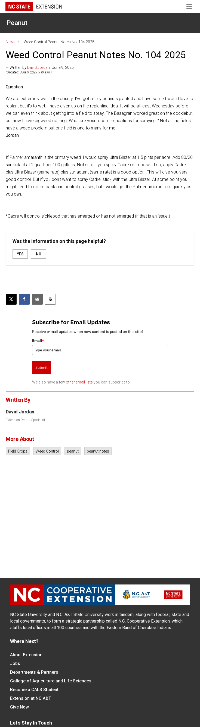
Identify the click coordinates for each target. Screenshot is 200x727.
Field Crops (17, 451)
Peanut (17, 23)
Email (38, 340)
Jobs (15, 663)
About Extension (26, 654)
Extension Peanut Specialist (25, 420)
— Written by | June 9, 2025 (40, 67)
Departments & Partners (34, 672)
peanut (73, 451)
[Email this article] (37, 299)
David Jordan (38, 67)
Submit (41, 367)
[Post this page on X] (11, 299)
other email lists (79, 382)
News (11, 42)
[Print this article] (50, 299)
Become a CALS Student (34, 689)
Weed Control (47, 451)
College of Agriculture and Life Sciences (50, 680)
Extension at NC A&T (30, 698)
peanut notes (98, 451)
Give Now (19, 707)
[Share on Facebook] (24, 299)
